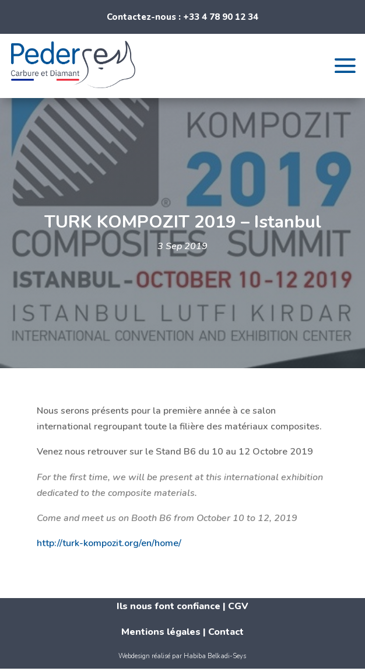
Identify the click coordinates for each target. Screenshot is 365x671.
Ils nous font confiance (168, 606)
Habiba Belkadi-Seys (215, 656)
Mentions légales (161, 631)
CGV (238, 606)
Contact (226, 631)
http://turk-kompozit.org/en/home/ (109, 543)
